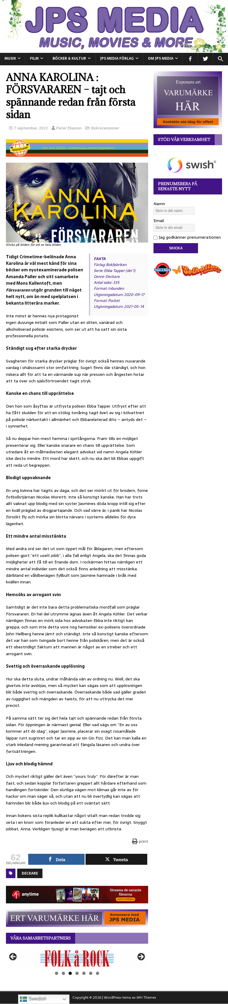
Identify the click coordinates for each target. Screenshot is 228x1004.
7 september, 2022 (31, 128)
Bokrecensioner (105, 128)
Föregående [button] (13, 957)
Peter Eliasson (69, 128)
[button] (220, 59)
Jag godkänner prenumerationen (187, 237)
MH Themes (146, 997)
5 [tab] (84, 973)
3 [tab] (70, 973)
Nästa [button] (140, 957)
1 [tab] (56, 973)
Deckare (30, 873)
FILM (34, 58)
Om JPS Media (160, 58)
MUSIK (10, 58)
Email (158, 220)
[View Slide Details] (77, 958)
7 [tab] (97, 973)
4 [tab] (77, 973)
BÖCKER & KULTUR (69, 58)
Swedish (33, 999)
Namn (159, 203)
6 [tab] (90, 973)
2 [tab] (63, 973)
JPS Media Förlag (117, 58)
